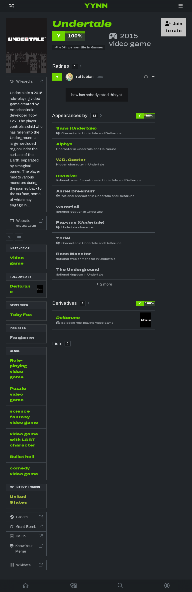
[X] (9, 237)
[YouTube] (19, 237)
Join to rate (174, 27)
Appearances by (77, 115)
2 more (103, 284)
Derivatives (70, 303)
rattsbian (85, 77)
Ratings (67, 66)
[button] (153, 77)
